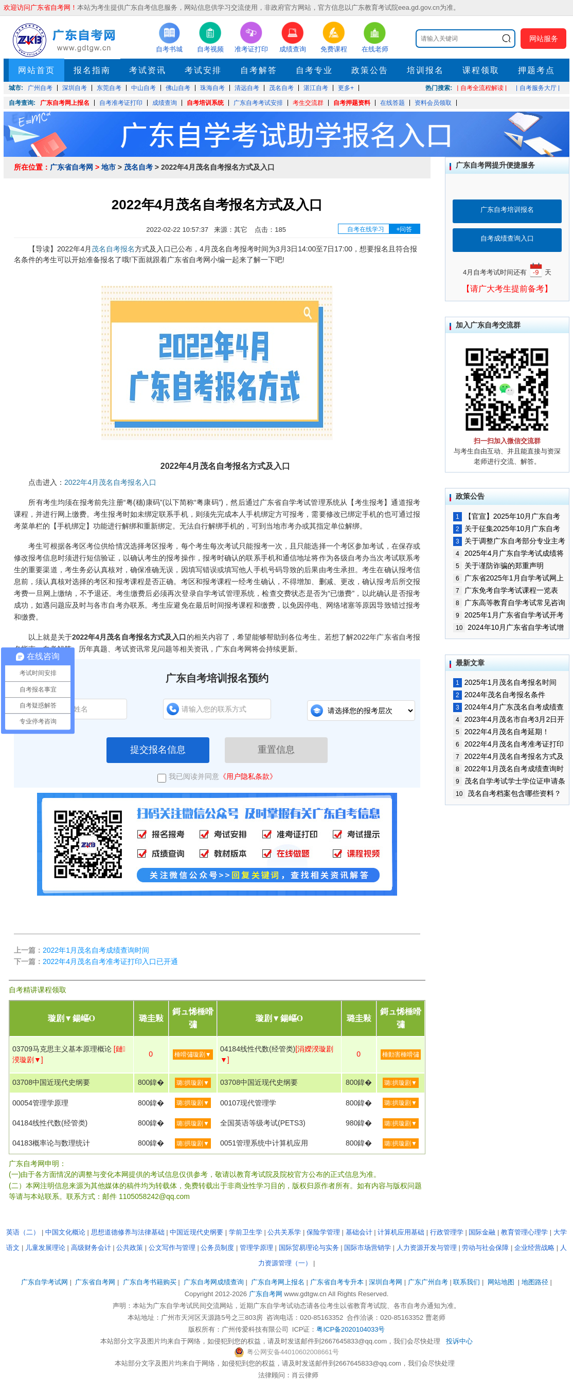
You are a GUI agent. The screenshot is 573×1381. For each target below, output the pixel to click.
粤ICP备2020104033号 (350, 1329)
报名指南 (92, 70)
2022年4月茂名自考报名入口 (110, 482)
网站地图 (501, 1282)
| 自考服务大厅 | (538, 88)
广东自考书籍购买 (149, 1282)
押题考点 (536, 70)
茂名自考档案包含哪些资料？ (507, 793)
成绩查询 (164, 102)
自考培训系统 (205, 102)
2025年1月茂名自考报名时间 (505, 682)
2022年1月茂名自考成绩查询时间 (96, 950)
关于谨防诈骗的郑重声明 (498, 565)
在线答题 (392, 102)
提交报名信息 (158, 749)
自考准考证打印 (120, 102)
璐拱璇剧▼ (192, 1082)
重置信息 (276, 749)
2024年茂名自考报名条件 (499, 694)
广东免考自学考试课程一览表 (505, 590)
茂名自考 (138, 167)
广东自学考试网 (44, 1282)
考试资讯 (147, 70)
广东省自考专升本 (337, 1282)
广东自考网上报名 (64, 102)
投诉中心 (459, 1341)
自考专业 (314, 70)
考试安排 (203, 70)
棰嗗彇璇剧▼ (192, 1054)
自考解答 (258, 70)
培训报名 (425, 70)
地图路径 (536, 1282)
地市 (108, 167)
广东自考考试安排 (258, 102)
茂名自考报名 (113, 249)
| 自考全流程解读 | (482, 88)
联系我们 (466, 1282)
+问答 (404, 229)
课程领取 (480, 70)
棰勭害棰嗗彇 (400, 1054)
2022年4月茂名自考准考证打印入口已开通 (110, 961)
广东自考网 (265, 1294)
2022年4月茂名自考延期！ (501, 732)
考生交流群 (308, 102)
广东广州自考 (428, 1282)
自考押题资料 (351, 102)
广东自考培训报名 (507, 209)
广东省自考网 (71, 167)
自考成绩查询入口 (507, 238)
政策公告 (369, 70)
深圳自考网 (385, 1282)
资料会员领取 (433, 102)
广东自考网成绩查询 (214, 1282)
